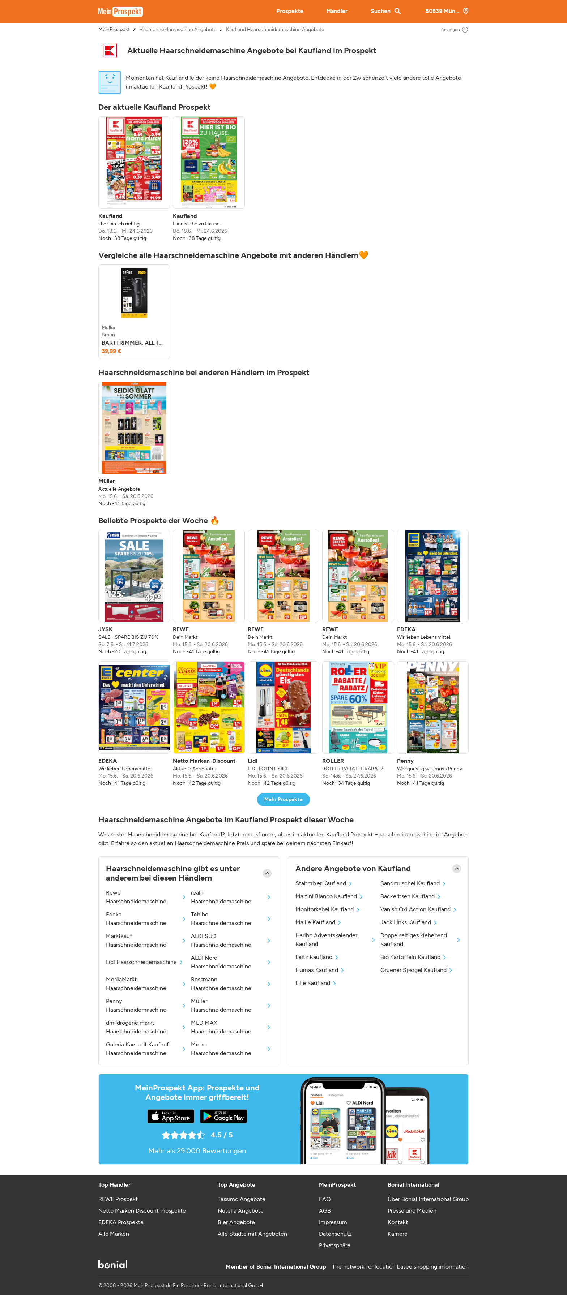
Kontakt (398, 1222)
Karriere (398, 1233)
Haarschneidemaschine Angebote (178, 29)
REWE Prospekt (118, 1199)
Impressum (333, 1222)
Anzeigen (455, 29)
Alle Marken (113, 1233)
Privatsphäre (334, 1245)
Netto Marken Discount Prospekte (142, 1210)
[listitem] (134, 179)
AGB (325, 1210)
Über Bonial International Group (428, 1199)
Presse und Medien (412, 1210)
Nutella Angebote (241, 1210)
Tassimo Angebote (241, 1199)
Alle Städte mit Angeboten (252, 1233)
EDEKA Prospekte (121, 1222)
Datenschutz (335, 1233)
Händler (337, 11)
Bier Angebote (236, 1222)
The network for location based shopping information (400, 1266)
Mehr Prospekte (283, 799)
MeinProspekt (114, 29)
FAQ (325, 1199)
